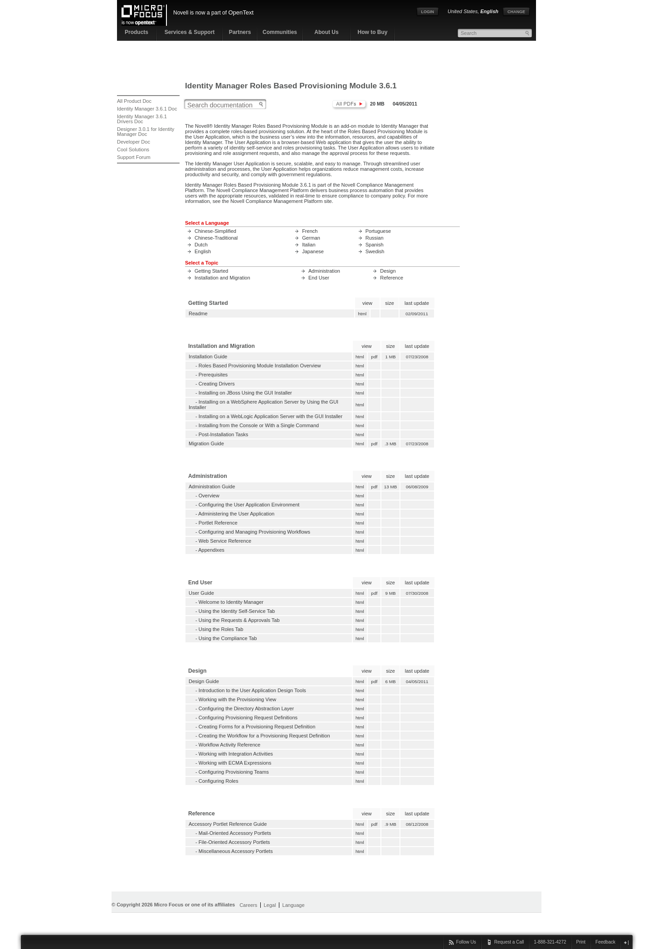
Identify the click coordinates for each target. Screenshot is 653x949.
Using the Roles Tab (221, 629)
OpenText (240, 12)
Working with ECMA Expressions (235, 763)
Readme (198, 313)
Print (581, 941)
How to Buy (373, 32)
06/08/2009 (417, 486)
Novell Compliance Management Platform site (281, 201)
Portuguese (378, 231)
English (203, 251)
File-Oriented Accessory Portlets (234, 842)
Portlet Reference (218, 522)
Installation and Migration (222, 277)
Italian (308, 244)
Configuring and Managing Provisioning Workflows (254, 532)
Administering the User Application (236, 513)
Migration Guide (206, 443)
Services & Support (190, 32)
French (309, 231)
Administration (324, 271)
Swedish (375, 251)
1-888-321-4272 (550, 941)
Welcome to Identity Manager (231, 602)
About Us (326, 32)
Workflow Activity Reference (230, 744)
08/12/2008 (417, 824)
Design (387, 271)
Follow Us (466, 941)
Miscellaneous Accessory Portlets (236, 851)
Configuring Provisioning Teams (234, 772)
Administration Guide (212, 486)
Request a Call (509, 941)
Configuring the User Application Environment (249, 504)
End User (318, 277)
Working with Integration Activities (236, 753)
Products (136, 32)
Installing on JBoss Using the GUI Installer (245, 392)
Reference (391, 277)
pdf (374, 356)
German (311, 238)
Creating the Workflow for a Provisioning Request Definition (264, 735)
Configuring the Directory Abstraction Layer (246, 708)
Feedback (605, 941)
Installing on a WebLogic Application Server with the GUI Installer (270, 416)
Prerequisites (213, 374)
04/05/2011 (417, 681)
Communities (280, 32)
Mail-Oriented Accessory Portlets (235, 833)
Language (294, 905)
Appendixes (211, 550)
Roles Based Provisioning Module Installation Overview (260, 365)
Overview (209, 495)
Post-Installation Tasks (224, 434)
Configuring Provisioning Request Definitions (248, 717)
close (626, 942)
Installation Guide (208, 356)
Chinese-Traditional (216, 238)
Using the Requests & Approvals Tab (239, 620)
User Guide (201, 593)
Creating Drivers (217, 383)
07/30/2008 (417, 593)
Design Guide (204, 681)
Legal (269, 905)
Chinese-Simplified (215, 231)
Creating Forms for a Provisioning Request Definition (257, 726)
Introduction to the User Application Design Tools (252, 690)
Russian (374, 238)
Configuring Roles (219, 781)
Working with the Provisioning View (237, 699)
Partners (240, 32)
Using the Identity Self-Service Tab (237, 611)
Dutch (201, 244)
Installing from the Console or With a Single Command (259, 425)
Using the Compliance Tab (228, 638)
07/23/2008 (417, 356)
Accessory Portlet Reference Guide (228, 824)
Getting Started (211, 271)
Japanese (313, 251)
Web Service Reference (225, 541)
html (362, 313)
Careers (248, 905)
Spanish (374, 244)
